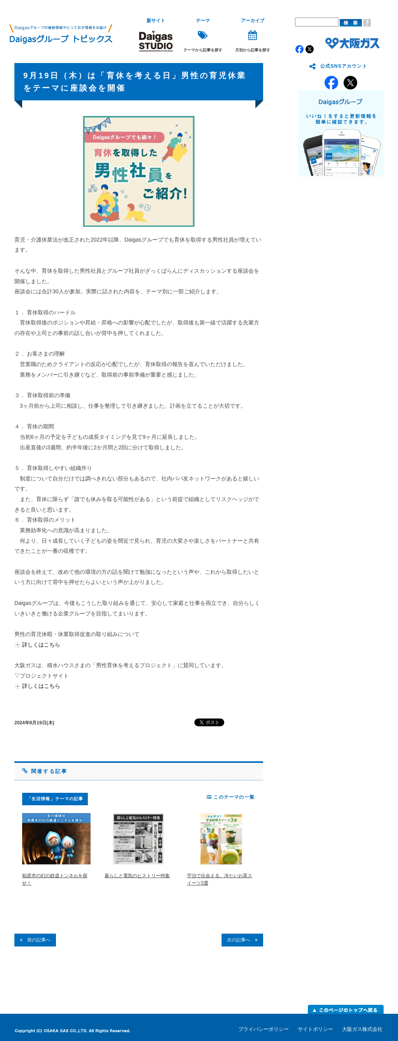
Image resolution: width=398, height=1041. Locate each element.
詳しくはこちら (41, 644)
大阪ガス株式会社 (362, 1029)
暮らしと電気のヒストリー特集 (137, 875)
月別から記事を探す (253, 35)
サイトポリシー (315, 1029)
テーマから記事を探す (203, 35)
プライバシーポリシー (263, 1029)
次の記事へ (242, 940)
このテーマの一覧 (231, 797)
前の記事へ (35, 940)
